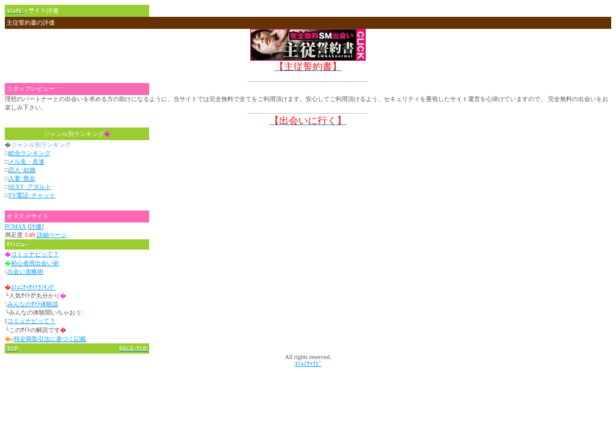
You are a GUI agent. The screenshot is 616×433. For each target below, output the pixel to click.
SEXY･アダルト (29, 186)
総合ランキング (29, 153)
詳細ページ (52, 235)
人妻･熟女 (21, 178)
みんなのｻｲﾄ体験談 (32, 304)
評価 (35, 226)
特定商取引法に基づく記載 (50, 339)
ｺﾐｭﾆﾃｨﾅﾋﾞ (308, 363)
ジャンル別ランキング (77, 134)
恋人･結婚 (21, 170)
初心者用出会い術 (35, 263)
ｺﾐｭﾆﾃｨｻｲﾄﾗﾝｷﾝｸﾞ (33, 287)
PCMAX (15, 226)
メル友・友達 (26, 161)
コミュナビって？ (35, 254)
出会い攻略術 (25, 271)
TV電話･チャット (31, 195)
